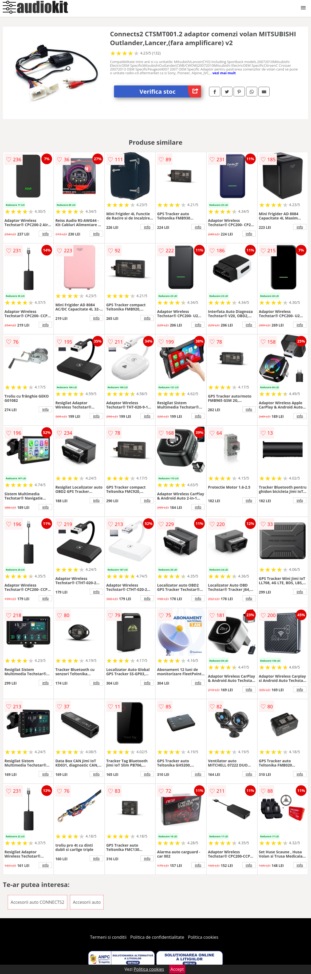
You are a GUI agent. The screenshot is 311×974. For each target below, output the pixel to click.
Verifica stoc (170, 91)
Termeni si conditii (108, 937)
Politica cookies (203, 937)
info (45, 233)
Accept (177, 969)
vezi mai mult (224, 72)
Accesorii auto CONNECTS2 (37, 902)
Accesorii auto (87, 902)
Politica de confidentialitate (157, 937)
